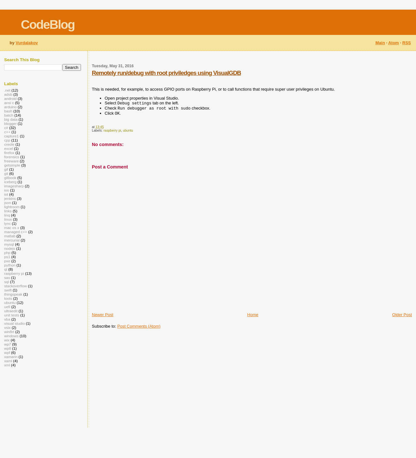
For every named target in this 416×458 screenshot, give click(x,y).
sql (6, 282)
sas (7, 277)
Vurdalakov (27, 42)
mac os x (11, 227)
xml (7, 365)
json (7, 202)
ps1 (7, 257)
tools (8, 298)
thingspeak (13, 294)
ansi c (9, 103)
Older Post (402, 316)
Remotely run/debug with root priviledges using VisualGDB (166, 73)
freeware (11, 161)
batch (8, 115)
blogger (10, 123)
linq (7, 215)
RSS (406, 42)
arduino (10, 107)
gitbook (10, 178)
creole (9, 144)
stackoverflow (15, 286)
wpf (7, 352)
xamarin (11, 357)
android (10, 98)
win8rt (9, 332)
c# (6, 128)
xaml (8, 361)
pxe (7, 261)
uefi (7, 307)
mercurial (12, 240)
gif (6, 169)
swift (8, 290)
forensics (11, 157)
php (7, 252)
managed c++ (15, 232)
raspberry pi (112, 132)
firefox (9, 153)
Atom (393, 42)
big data (11, 119)
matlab (9, 236)
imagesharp (14, 186)
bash (8, 111)
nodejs (9, 248)
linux (8, 219)
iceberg (10, 182)
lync (7, 223)
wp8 (7, 348)
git (6, 173)
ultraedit (11, 311)
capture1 (11, 136)
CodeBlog (48, 24)
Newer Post (102, 316)
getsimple (12, 165)
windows (11, 336)
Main (380, 42)
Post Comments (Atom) (139, 328)
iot (6, 194)
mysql (9, 244)
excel (8, 148)
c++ (7, 132)
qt (5, 269)
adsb (8, 94)
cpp (7, 140)
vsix (7, 327)
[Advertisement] (184, 380)
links (8, 211)
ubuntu (128, 132)
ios (6, 190)
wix (7, 340)
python (9, 265)
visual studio (14, 323)
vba (7, 319)
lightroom (12, 207)
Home (253, 316)
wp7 (7, 344)
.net (7, 90)
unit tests (11, 315)
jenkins (10, 198)
